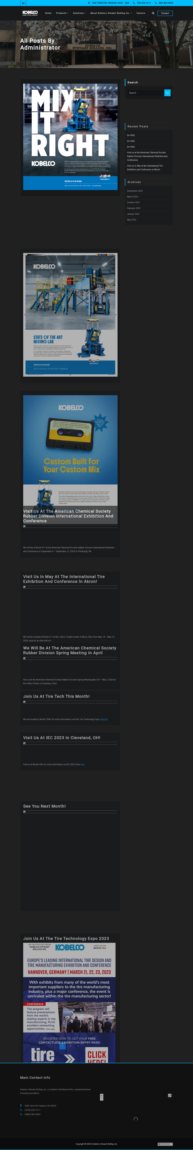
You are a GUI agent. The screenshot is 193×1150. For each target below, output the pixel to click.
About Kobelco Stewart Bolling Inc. (111, 13)
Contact (165, 13)
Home (48, 13)
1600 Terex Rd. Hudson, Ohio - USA (110, 3)
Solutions (79, 13)
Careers (140, 13)
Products (62, 13)
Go (167, 92)
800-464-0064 (166, 3)
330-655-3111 (144, 3)
